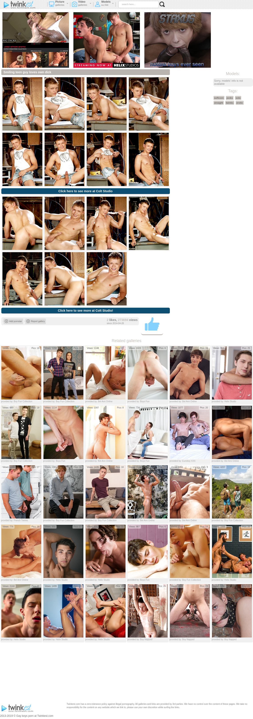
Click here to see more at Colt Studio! (85, 310)
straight (218, 102)
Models (104, 4)
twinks (229, 102)
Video (82, 4)
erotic (239, 102)
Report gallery (35, 321)
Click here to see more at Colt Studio (85, 191)
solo (238, 98)
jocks (230, 98)
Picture (59, 4)
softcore (219, 98)
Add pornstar (13, 321)
